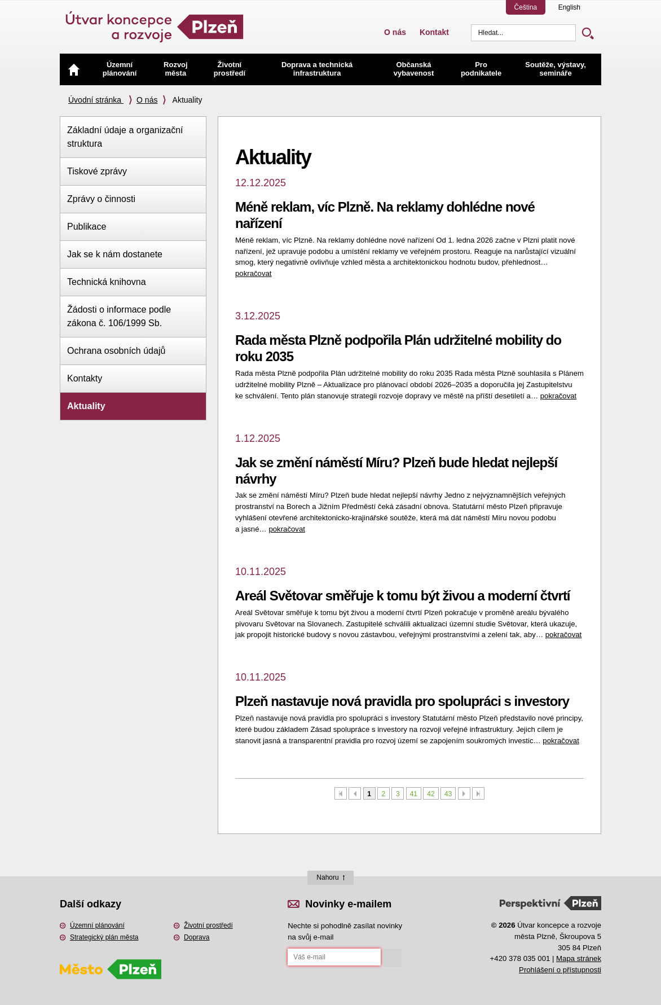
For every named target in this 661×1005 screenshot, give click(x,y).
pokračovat (253, 273)
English (569, 7)
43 (448, 794)
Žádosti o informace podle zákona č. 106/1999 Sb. (119, 316)
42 (430, 794)
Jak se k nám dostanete (114, 254)
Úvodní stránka (96, 99)
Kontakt (434, 32)
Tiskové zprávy (97, 171)
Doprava (196, 937)
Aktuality (86, 406)
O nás (395, 32)
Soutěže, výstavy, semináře (555, 68)
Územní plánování (120, 68)
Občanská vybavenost (414, 68)
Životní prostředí (229, 68)
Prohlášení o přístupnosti (560, 969)
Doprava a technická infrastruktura (316, 68)
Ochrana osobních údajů (116, 351)
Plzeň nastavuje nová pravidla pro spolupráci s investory (402, 701)
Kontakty (84, 378)
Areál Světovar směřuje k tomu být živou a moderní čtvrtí (402, 595)
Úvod (74, 69)
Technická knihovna (106, 282)
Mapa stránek (578, 958)
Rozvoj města (176, 68)
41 (413, 794)
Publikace (86, 226)
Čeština (525, 7)
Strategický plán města (104, 937)
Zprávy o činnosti (101, 199)
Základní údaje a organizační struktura (125, 136)
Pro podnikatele (481, 68)
